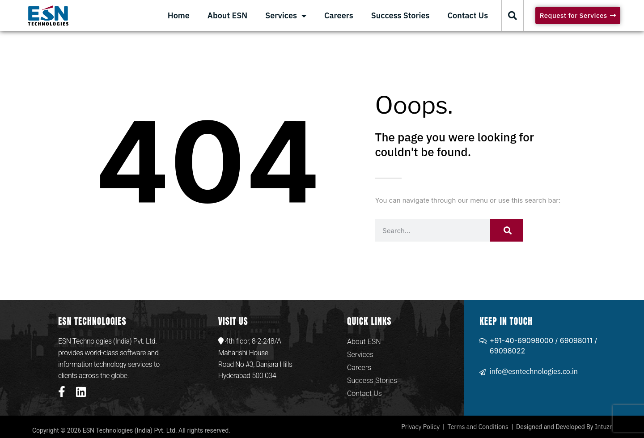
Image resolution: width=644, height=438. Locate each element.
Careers (338, 15)
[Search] (506, 230)
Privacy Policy (420, 427)
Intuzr (603, 427)
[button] (512, 16)
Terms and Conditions (478, 427)
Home (179, 15)
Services (285, 15)
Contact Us (468, 15)
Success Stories (400, 15)
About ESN (227, 15)
